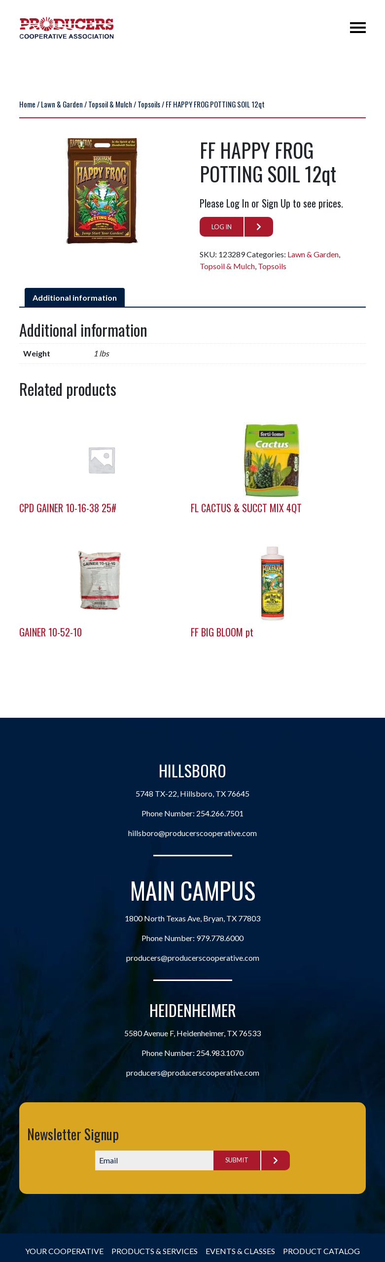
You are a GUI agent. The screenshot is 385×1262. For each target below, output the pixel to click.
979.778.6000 (220, 938)
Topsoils (149, 104)
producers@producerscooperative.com (192, 957)
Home (27, 104)
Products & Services (154, 1251)
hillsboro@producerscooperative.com (192, 833)
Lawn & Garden (62, 104)
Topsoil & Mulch (110, 104)
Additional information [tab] (75, 297)
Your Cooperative (64, 1251)
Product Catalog (321, 1251)
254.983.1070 (220, 1052)
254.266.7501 (220, 813)
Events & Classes (240, 1251)
